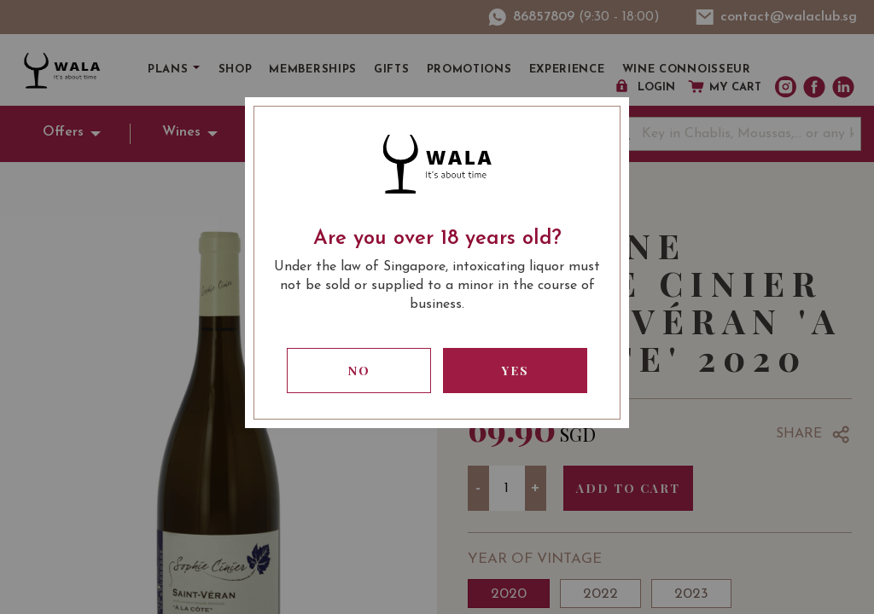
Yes (515, 370)
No (359, 370)
